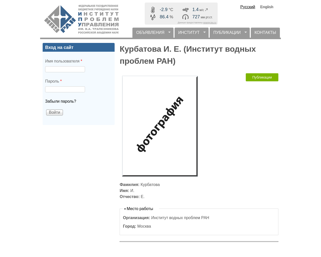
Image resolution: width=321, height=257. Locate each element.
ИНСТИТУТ (190, 34)
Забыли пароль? (60, 101)
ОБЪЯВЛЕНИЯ (151, 34)
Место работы (140, 209)
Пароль (53, 81)
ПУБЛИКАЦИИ (228, 34)
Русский (247, 7)
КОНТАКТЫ (265, 32)
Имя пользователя (63, 61)
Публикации (262, 77)
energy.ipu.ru (209, 22)
